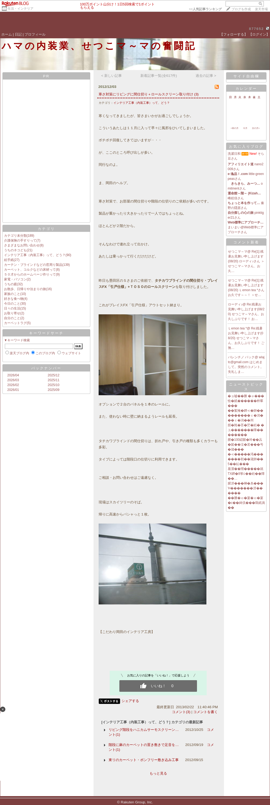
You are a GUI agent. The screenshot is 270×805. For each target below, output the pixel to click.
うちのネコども (15, 250)
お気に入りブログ (246, 147)
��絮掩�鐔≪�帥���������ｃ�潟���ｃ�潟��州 (245, 415)
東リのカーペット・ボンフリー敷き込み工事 (144, 760)
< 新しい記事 (111, 76)
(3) (196, 94)
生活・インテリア (20, 9)
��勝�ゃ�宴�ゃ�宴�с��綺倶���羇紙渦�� (246, 503)
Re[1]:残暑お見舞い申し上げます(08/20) (246, 256)
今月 (245, 128)
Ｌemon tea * (237, 328)
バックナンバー (46, 368)
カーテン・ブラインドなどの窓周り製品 (33, 265)
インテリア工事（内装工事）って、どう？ (34, 255)
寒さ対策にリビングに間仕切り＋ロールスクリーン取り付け (146, 94)
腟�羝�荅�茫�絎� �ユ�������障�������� (246, 430)
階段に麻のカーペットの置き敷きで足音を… (144, 745)
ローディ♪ (235, 304)
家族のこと (12, 294)
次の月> (256, 128)
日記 (18, 34)
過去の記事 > (206, 76)
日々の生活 (12, 308)
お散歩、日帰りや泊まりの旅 (25, 289)
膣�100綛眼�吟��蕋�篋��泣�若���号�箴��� (245, 444)
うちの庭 (10, 284)
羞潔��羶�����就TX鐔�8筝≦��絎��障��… (246, 473)
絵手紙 (9, 260)
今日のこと (12, 303)
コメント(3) (181, 712)
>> (205, 9)
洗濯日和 (234, 154)
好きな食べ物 (13, 299)
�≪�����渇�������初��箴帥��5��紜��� (245, 459)
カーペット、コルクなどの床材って (30, 269)
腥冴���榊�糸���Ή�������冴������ (245, 488)
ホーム (6, 34)
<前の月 (234, 128)
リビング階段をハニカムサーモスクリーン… (144, 730)
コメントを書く (205, 712)
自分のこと (12, 318)
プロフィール (35, 34)
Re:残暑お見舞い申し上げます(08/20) (246, 309)
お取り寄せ (12, 313)
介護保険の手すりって (20, 240)
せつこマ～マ (237, 251)
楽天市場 (261, 9)
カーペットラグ (15, 323)
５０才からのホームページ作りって (30, 274)
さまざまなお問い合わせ (22, 245)
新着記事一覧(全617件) (158, 76)
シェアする (130, 701)
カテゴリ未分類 (15, 236)
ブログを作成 (241, 9)
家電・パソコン (15, 279)
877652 (256, 29)
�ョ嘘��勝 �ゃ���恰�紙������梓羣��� (246, 401)
